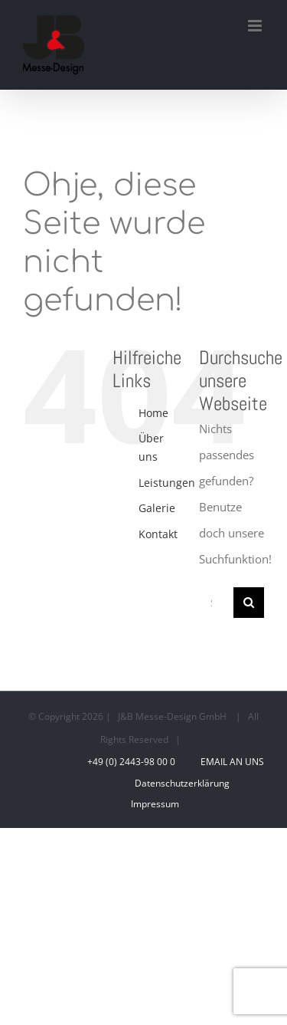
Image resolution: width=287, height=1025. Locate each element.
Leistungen (167, 482)
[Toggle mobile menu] (256, 26)
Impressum (155, 803)
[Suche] (248, 602)
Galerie (157, 508)
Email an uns (230, 761)
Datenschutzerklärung (182, 783)
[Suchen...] (216, 602)
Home (153, 413)
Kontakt (158, 534)
